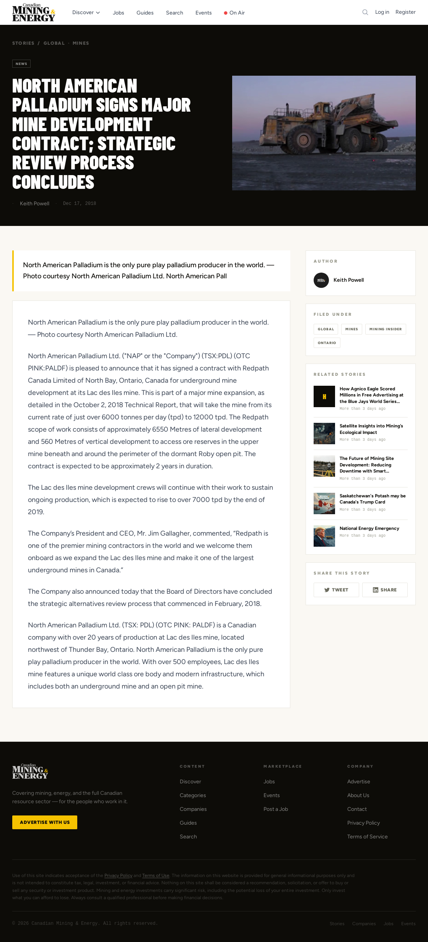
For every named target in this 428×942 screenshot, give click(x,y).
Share (385, 590)
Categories (193, 795)
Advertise (358, 781)
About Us (358, 795)
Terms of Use (155, 875)
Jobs (269, 781)
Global (54, 43)
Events (272, 795)
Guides (188, 823)
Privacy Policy (363, 823)
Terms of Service (367, 836)
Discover (190, 781)
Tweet (336, 590)
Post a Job (276, 809)
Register (405, 12)
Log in (382, 12)
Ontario (327, 343)
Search (188, 836)
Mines (81, 43)
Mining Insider (385, 329)
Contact (357, 809)
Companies (193, 809)
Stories (23, 43)
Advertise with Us (45, 822)
